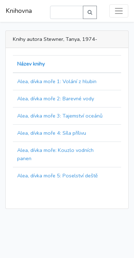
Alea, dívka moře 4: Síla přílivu (51, 133)
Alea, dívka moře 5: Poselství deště (57, 175)
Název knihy (31, 63)
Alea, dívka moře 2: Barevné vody (55, 98)
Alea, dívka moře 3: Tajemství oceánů (60, 115)
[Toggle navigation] (118, 11)
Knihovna (19, 10)
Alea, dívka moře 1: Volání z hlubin (56, 81)
